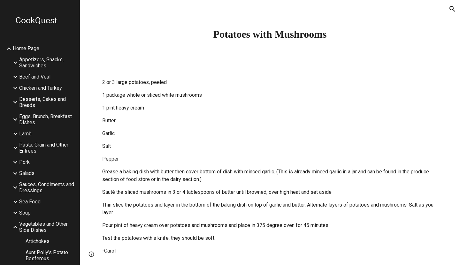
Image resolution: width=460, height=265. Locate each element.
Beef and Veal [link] (34, 77)
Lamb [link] (25, 134)
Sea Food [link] (30, 202)
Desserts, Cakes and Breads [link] (42, 102)
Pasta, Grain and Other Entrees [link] (43, 148)
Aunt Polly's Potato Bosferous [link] (47, 255)
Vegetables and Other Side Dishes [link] (43, 227)
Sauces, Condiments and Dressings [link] (46, 187)
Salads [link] (26, 173)
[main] (270, 34)
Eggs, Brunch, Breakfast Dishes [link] (45, 119)
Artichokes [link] (38, 241)
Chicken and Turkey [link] (40, 88)
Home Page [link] (26, 48)
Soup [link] (25, 213)
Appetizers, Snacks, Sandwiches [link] (41, 63)
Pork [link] (24, 162)
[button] (452, 9)
